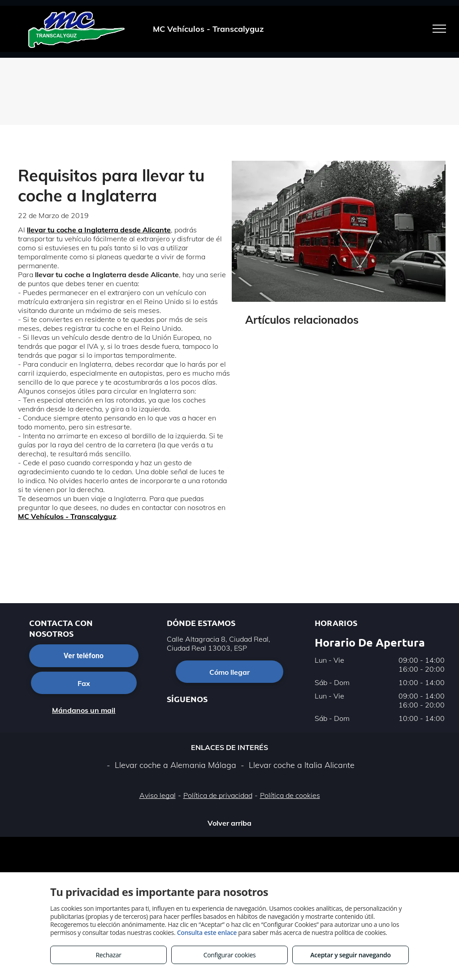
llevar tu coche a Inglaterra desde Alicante (99, 229)
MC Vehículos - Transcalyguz (67, 516)
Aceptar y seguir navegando (350, 955)
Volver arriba (229, 823)
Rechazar (108, 955)
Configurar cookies (230, 955)
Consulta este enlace (207, 932)
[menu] (439, 28)
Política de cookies (290, 795)
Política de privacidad (217, 795)
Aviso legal (157, 795)
